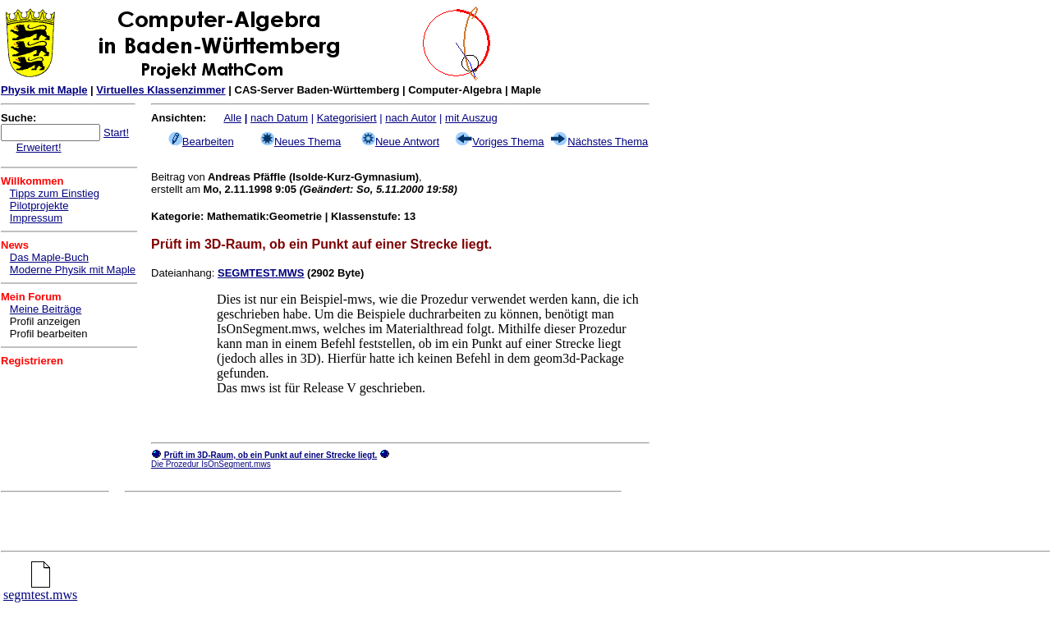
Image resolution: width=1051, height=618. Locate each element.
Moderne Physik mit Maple (72, 269)
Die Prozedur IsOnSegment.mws (211, 464)
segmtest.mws (40, 589)
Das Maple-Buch (49, 257)
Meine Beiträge (45, 309)
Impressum (36, 218)
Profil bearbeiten (49, 333)
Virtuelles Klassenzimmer (160, 90)
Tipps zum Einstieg (54, 193)
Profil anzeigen (45, 321)
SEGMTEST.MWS (261, 273)
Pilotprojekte (39, 205)
